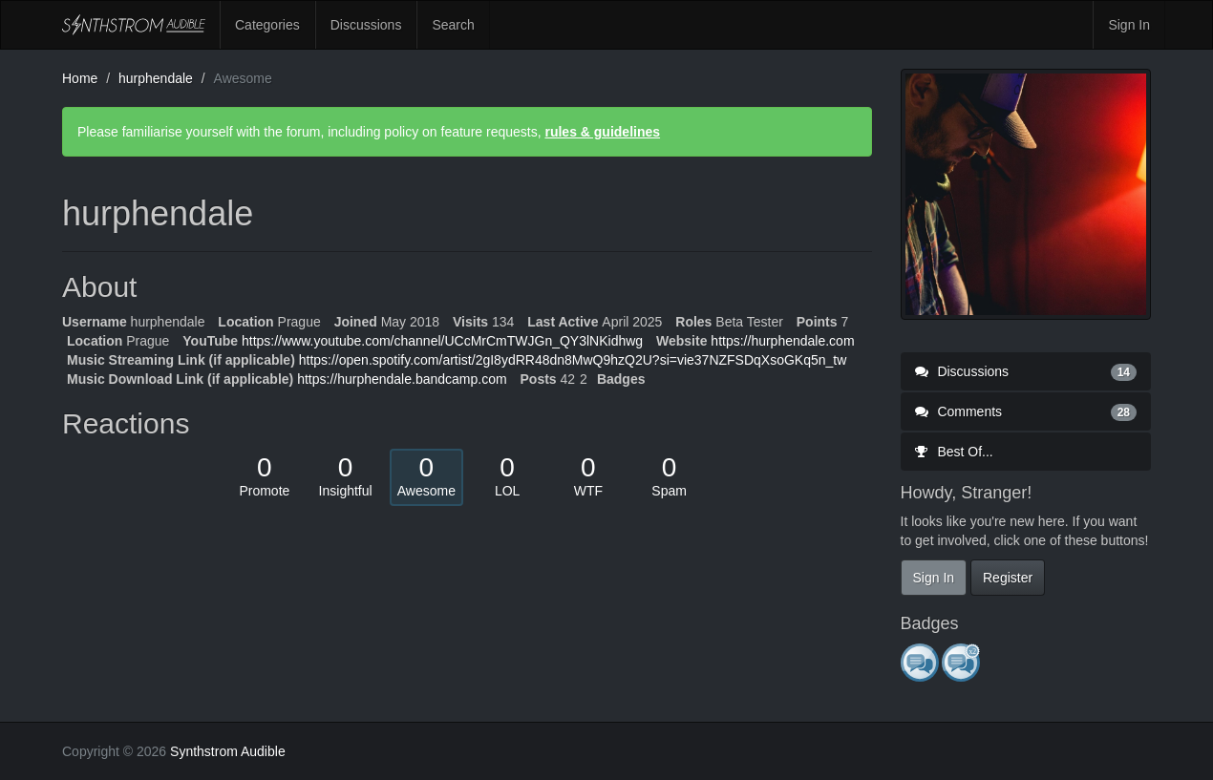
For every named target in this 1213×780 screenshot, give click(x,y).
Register (1007, 577)
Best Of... (954, 451)
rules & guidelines (602, 131)
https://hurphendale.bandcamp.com (401, 379)
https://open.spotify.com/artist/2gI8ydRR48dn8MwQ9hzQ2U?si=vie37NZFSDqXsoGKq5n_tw (573, 360)
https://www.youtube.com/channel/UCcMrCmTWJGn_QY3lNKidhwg (442, 340)
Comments (1026, 411)
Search (453, 24)
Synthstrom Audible (133, 25)
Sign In (1129, 24)
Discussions (366, 24)
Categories (267, 24)
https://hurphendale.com (782, 340)
